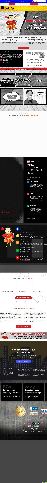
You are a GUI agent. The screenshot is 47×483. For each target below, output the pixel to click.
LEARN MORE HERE (32, 232)
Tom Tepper (5, 60)
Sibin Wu (31, 193)
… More (22, 57)
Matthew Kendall (33, 205)
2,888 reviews (14, 52)
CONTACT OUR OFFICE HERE (25, 260)
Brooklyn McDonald (34, 181)
